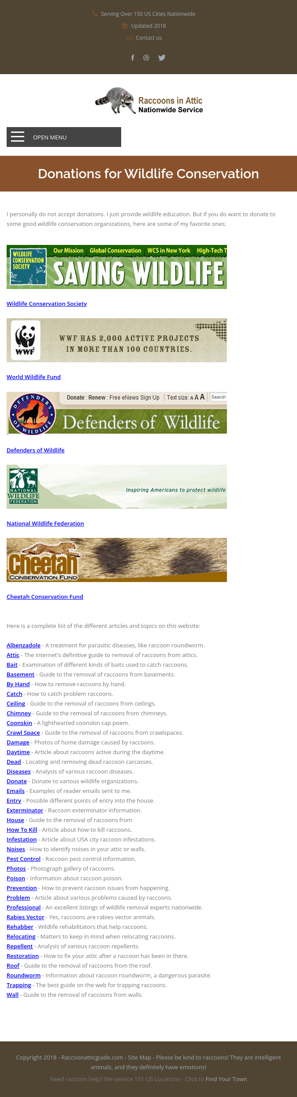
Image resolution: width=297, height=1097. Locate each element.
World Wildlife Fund (34, 377)
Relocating (21, 936)
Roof (13, 965)
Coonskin (19, 723)
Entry (14, 800)
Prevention (22, 888)
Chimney (19, 713)
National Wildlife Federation (45, 523)
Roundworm (24, 975)
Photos (16, 868)
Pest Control (24, 859)
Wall (13, 995)
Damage (18, 742)
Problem (18, 898)
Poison (16, 878)
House (15, 820)
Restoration (23, 956)
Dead (14, 762)
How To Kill (22, 830)
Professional (24, 907)
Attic (13, 655)
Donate (17, 781)
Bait (12, 665)
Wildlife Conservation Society (47, 304)
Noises (16, 849)
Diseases (19, 771)
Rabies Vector (26, 917)
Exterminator (25, 810)
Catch (14, 694)
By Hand (18, 684)
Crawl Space (23, 732)
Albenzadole (24, 645)
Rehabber (20, 927)
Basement (20, 674)
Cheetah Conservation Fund (45, 597)
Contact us (149, 38)
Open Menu (50, 137)
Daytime (18, 752)
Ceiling (16, 703)
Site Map (140, 1057)
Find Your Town (226, 1079)
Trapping (19, 985)
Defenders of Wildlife (35, 450)
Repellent (20, 946)
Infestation (22, 839)
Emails (16, 791)
